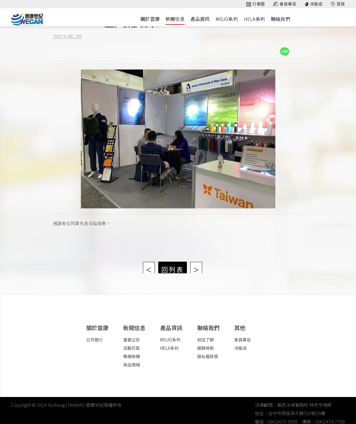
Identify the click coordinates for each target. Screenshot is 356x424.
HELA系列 (254, 18)
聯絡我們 (280, 18)
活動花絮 (131, 343)
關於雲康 (150, 18)
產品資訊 (200, 18)
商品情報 (131, 359)
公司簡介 (94, 334)
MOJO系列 (227, 18)
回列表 (172, 262)
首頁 (341, 3)
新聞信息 (175, 18)
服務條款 (205, 343)
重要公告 (131, 334)
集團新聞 (131, 351)
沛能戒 (316, 3)
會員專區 (288, 3)
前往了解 (205, 334)
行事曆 (258, 3)
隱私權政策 (207, 351)
